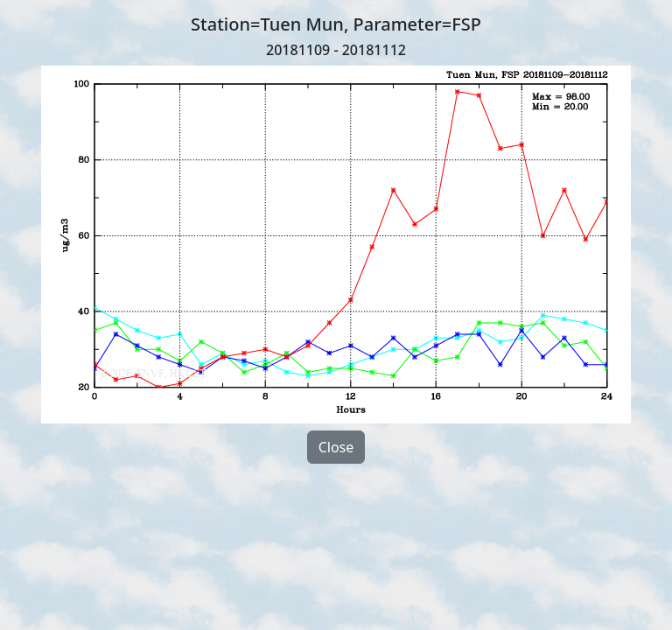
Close (336, 447)
